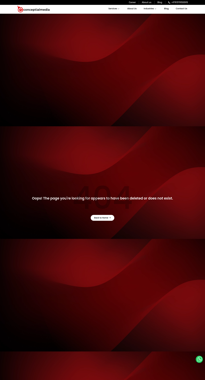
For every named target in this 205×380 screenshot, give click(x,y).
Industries (150, 8)
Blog (167, 8)
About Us (132, 8)
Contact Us (181, 8)
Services (115, 8)
